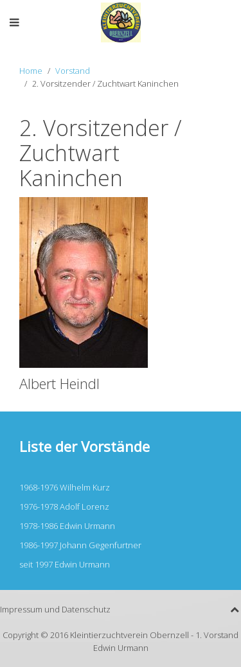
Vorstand (72, 70)
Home (30, 70)
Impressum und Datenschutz (55, 609)
